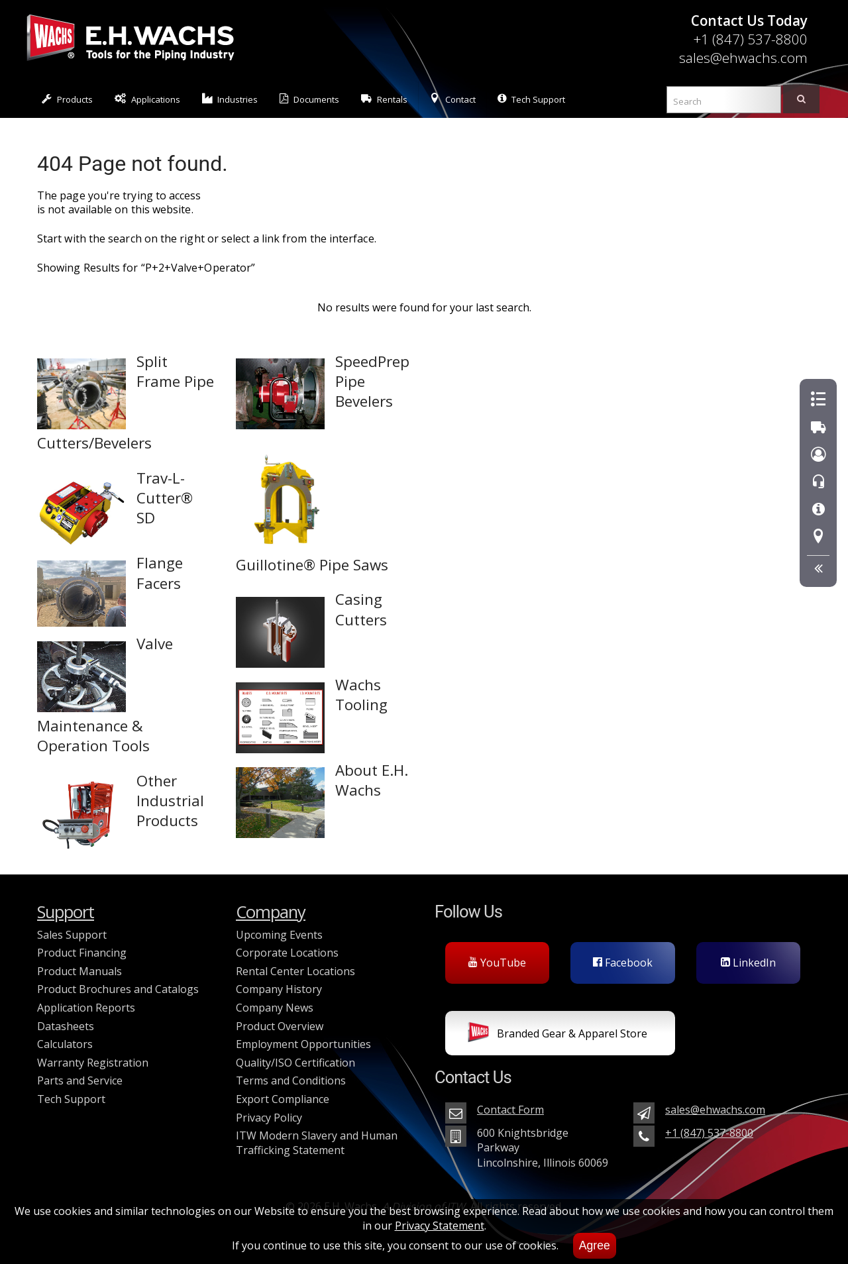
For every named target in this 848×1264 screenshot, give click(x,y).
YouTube (497, 962)
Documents (309, 99)
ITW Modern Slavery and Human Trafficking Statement (317, 1142)
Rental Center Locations (295, 971)
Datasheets (65, 1026)
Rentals (384, 99)
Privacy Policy (269, 1117)
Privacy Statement (439, 1225)
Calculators (65, 1044)
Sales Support (72, 934)
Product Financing (82, 952)
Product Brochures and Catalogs (118, 989)
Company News (274, 1007)
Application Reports (86, 1007)
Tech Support (531, 99)
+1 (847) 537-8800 (750, 39)
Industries (230, 99)
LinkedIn (748, 962)
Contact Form (510, 1109)
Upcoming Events (279, 934)
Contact (452, 99)
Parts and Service (80, 1080)
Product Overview (279, 1026)
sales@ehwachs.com (743, 57)
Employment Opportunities (303, 1044)
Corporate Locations (287, 952)
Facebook (623, 962)
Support (65, 911)
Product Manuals (79, 971)
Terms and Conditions (291, 1080)
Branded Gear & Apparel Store (557, 1034)
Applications (147, 99)
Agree (594, 1245)
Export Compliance (282, 1099)
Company (270, 911)
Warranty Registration (92, 1062)
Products (67, 99)
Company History (279, 989)
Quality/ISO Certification (295, 1062)
